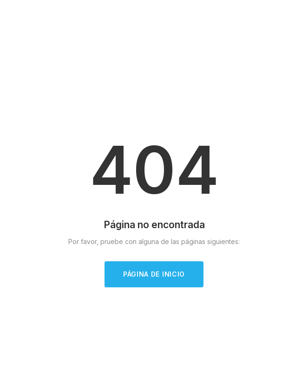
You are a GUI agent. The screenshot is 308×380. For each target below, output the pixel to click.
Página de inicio (154, 274)
